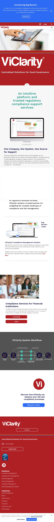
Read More (26, 16)
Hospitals (4, 501)
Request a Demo (33, 405)
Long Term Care (6, 506)
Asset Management (7, 493)
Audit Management (7, 478)
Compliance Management (9, 473)
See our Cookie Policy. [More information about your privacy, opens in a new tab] (36, 516)
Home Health (6, 509)
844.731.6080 (9, 444)
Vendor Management (8, 481)
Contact (27, 430)
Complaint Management (9, 484)
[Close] (51, 515)
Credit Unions (6, 498)
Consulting (16, 317)
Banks (3, 495)
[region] (27, 517)
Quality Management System (10, 486)
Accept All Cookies (31, 519)
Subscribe (12, 449)
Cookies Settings (21, 519)
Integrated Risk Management (10, 476)
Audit (16, 321)
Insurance (5, 503)
